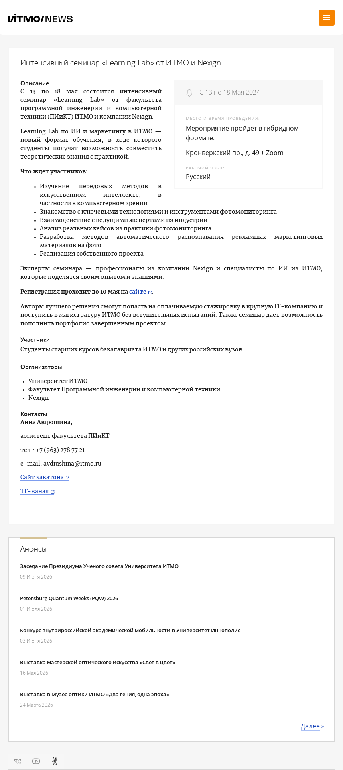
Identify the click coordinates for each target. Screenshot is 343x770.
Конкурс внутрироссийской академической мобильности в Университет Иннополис (130, 630)
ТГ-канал (34, 491)
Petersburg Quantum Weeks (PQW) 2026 (69, 598)
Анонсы (33, 549)
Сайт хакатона (42, 477)
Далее (310, 726)
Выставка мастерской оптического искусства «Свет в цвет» (97, 662)
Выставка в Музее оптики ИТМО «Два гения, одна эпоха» (94, 694)
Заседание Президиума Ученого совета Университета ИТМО (99, 566)
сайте (137, 292)
